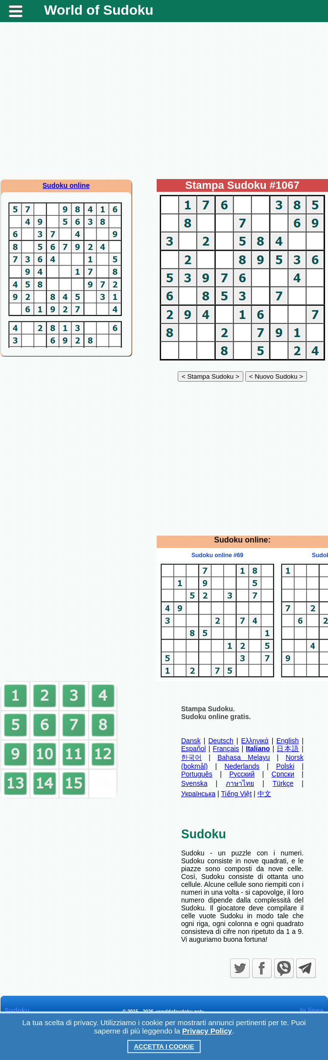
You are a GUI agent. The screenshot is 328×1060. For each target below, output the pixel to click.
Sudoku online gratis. (216, 717)
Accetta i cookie (164, 1046)
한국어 (191, 757)
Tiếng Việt (236, 794)
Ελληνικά (255, 741)
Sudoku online (66, 185)
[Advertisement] (164, 100)
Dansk (191, 741)
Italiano (258, 748)
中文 (264, 794)
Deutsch (220, 741)
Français (226, 748)
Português (196, 774)
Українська (198, 794)
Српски (283, 774)
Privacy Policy (207, 1031)
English (287, 741)
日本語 (288, 748)
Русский (242, 774)
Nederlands (241, 766)
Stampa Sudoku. (208, 709)
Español (193, 748)
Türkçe (283, 783)
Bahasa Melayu (243, 757)
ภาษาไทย (240, 783)
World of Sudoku (98, 10)
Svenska (194, 783)
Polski (285, 766)
